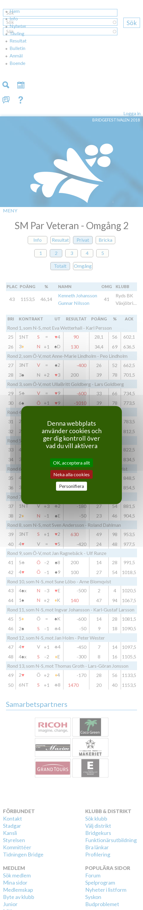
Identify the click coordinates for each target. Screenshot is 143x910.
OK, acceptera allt (71, 462)
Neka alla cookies (71, 474)
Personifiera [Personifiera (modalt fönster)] (71, 486)
